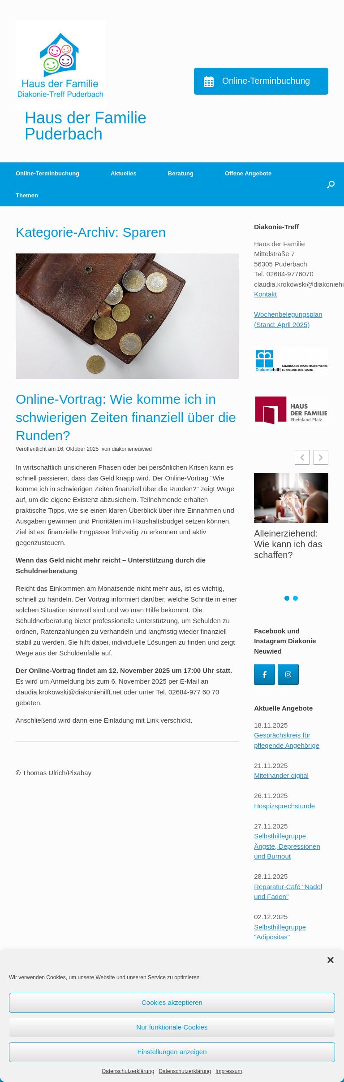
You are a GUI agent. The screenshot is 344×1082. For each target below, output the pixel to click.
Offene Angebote (248, 173)
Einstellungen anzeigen (171, 1052)
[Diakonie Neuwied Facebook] (264, 674)
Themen (27, 195)
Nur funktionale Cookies (171, 1027)
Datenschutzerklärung (128, 1071)
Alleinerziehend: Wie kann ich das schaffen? (288, 544)
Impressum (228, 1071)
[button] (330, 959)
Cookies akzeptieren (172, 1002)
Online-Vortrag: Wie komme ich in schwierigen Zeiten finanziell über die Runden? (126, 417)
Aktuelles (124, 173)
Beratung (181, 173)
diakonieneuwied (132, 449)
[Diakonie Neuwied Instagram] (288, 674)
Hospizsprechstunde (284, 806)
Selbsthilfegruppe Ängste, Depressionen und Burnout (287, 846)
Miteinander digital (281, 775)
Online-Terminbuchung (47, 173)
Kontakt (265, 294)
